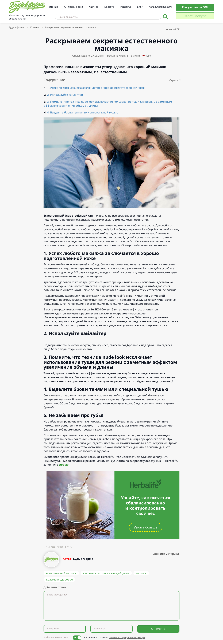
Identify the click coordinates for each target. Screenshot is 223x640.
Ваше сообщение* (57, 595)
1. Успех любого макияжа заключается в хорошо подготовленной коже (96, 88)
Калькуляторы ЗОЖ (160, 6)
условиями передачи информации (127, 637)
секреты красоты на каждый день (106, 573)
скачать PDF (172, 29)
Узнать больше (145, 527)
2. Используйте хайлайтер (65, 95)
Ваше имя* (53, 628)
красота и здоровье (59, 579)
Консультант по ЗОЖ (195, 7)
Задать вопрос (195, 16)
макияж (141, 573)
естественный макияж (61, 573)
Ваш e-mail (99, 628)
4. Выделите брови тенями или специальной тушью (82, 112)
